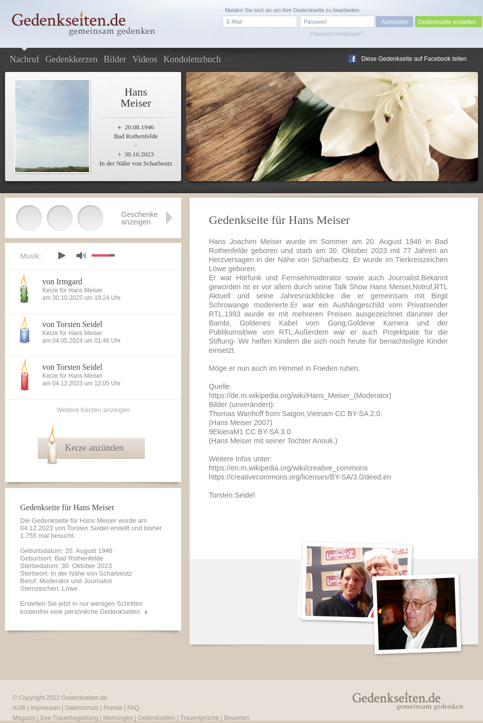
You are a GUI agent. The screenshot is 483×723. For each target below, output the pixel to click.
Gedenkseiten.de (84, 697)
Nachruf (24, 59)
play (61, 256)
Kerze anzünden (94, 448)
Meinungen (118, 717)
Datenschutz (82, 707)
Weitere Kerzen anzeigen (93, 410)
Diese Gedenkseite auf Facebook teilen (413, 58)
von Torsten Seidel (72, 324)
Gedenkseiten (156, 717)
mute (81, 255)
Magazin (24, 717)
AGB (19, 707)
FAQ (133, 707)
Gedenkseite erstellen (447, 22)
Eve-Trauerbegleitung (69, 717)
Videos (144, 59)
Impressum (45, 707)
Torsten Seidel (87, 528)
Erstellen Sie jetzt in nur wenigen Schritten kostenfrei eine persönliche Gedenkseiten (81, 607)
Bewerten (237, 717)
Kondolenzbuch (192, 59)
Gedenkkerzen (71, 59)
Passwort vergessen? (336, 34)
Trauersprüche (199, 717)
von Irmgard (62, 281)
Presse (113, 707)
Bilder (115, 59)
